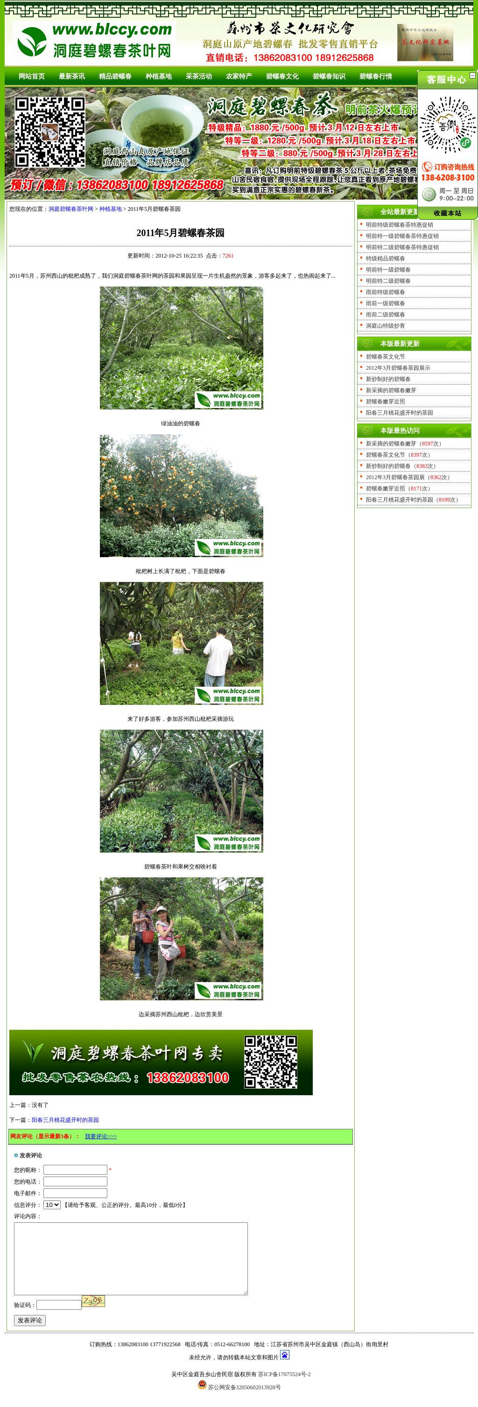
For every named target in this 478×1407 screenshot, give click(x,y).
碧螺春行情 (375, 76)
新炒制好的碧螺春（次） (402, 466)
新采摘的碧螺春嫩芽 (391, 390)
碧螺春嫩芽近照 (385, 401)
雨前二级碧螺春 (385, 314)
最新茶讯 (72, 76)
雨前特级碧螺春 (385, 292)
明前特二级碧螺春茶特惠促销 (402, 247)
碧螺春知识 (329, 76)
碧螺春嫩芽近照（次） (399, 488)
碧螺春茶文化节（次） (399, 455)
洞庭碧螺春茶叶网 (71, 209)
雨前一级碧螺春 (385, 303)
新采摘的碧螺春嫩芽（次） (405, 443)
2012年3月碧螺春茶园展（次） (409, 477)
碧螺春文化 (282, 76)
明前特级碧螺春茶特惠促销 (399, 225)
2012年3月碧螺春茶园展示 (398, 368)
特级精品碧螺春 (385, 258)
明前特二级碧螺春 (388, 281)
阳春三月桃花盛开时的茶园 (65, 1120)
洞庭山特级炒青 (385, 326)
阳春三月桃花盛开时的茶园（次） (413, 499)
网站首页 (32, 76)
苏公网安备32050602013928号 (244, 1401)
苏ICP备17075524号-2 (284, 1388)
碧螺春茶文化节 (385, 356)
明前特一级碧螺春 (388, 269)
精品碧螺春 (115, 76)
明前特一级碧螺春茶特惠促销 (402, 236)
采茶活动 (199, 76)
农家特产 (239, 76)
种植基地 (159, 76)
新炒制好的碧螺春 (388, 379)
